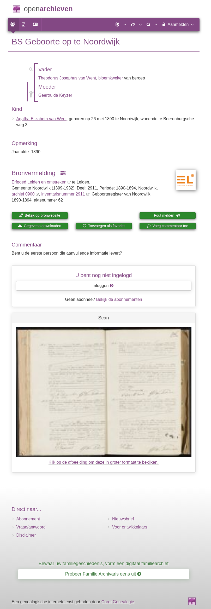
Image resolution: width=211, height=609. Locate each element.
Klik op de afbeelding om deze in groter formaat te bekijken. (104, 462)
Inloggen (103, 285)
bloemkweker (110, 78)
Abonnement (28, 519)
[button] (120, 24)
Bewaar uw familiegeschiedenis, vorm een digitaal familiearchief (103, 563)
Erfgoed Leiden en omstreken (39, 182)
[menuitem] (13, 24)
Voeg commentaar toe (167, 226)
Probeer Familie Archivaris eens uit (103, 574)
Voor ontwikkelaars (129, 527)
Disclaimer (26, 535)
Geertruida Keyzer (55, 95)
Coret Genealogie (117, 602)
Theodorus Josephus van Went (67, 78)
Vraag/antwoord (31, 527)
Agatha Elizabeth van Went (41, 119)
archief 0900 (23, 194)
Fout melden (167, 215)
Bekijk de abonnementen (119, 299)
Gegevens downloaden (39, 226)
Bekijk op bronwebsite (39, 215)
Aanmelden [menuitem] (177, 24)
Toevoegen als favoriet (103, 226)
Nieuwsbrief (123, 519)
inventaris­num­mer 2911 (63, 194)
